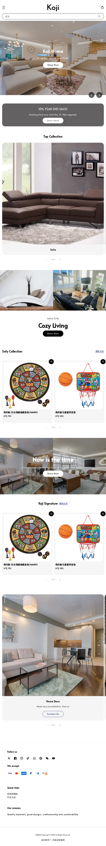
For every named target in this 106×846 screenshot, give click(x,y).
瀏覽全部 (99, 351)
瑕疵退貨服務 (59, 840)
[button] (3, 7)
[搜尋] (99, 16)
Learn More (53, 120)
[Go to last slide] (91, 95)
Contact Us (53, 713)
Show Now (53, 333)
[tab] (52, 93)
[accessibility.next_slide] (59, 259)
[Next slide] (99, 95)
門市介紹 (11, 797)
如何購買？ (46, 840)
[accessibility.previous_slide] (46, 259)
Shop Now (53, 64)
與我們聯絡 (12, 793)
